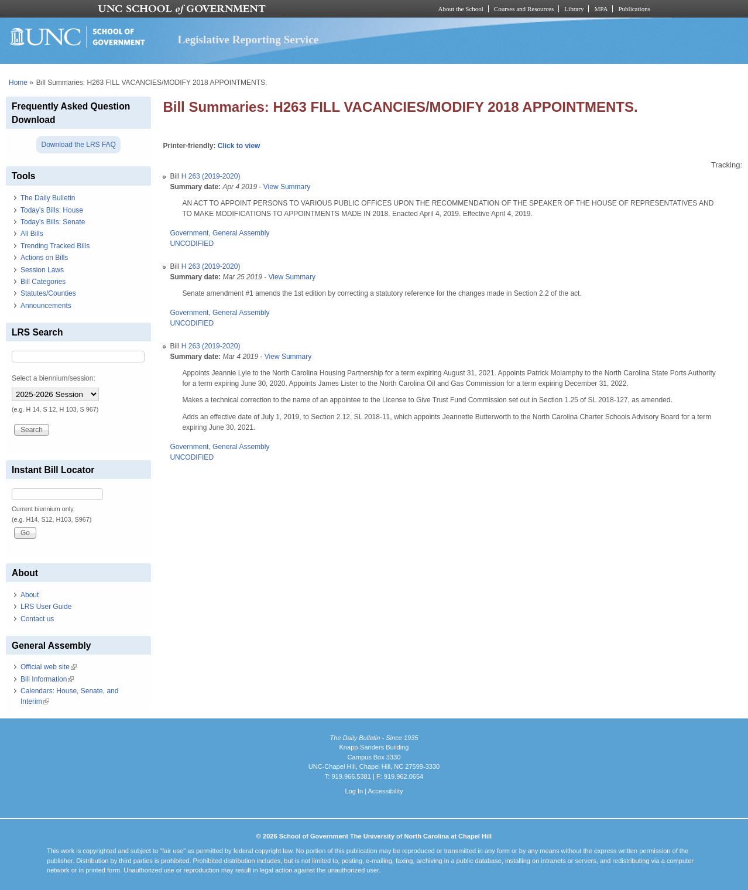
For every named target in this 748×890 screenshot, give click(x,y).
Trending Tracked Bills (55, 246)
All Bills (31, 234)
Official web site (48, 667)
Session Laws (42, 270)
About (29, 595)
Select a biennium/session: (53, 378)
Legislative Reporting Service (247, 39)
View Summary (286, 187)
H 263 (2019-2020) (211, 176)
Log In (354, 791)
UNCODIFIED (192, 243)
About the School (460, 8)
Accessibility (385, 791)
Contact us (37, 619)
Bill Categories (43, 282)
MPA (601, 8)
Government (189, 233)
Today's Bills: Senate (52, 222)
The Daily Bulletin (47, 198)
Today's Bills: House (51, 210)
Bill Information (47, 679)
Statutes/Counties (48, 293)
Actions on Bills (44, 258)
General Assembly (240, 233)
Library (574, 8)
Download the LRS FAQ (78, 145)
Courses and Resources (524, 8)
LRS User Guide (45, 607)
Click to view (239, 146)
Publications (634, 8)
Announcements (45, 306)
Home (18, 82)
